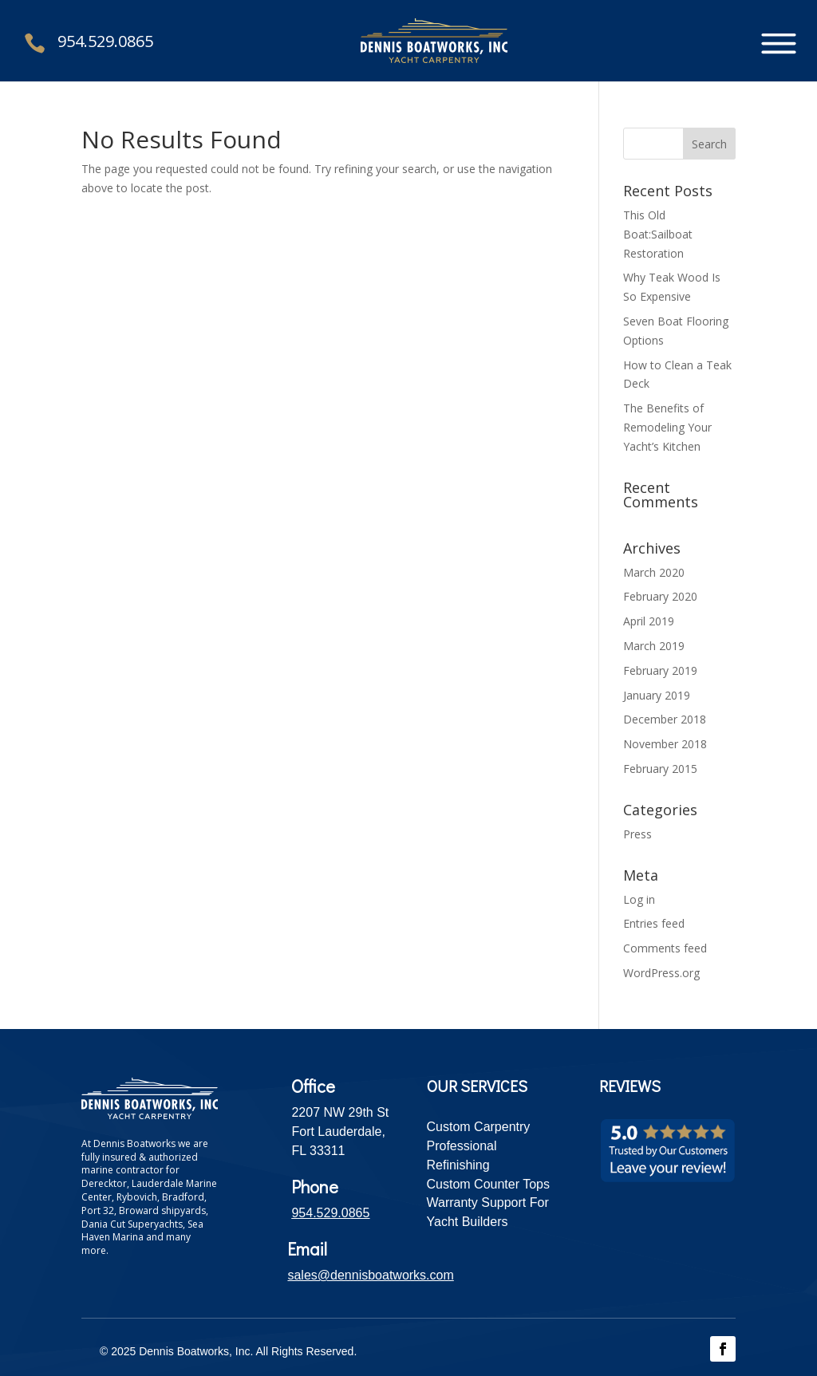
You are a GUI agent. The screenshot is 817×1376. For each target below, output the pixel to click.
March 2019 (654, 645)
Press (637, 834)
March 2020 (654, 572)
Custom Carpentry (479, 1127)
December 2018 (664, 719)
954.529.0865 (105, 41)
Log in (639, 899)
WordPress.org (661, 972)
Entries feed (654, 923)
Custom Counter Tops (488, 1184)
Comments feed (665, 948)
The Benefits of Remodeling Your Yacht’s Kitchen (667, 427)
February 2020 (660, 596)
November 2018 (665, 743)
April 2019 (648, 621)
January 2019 (656, 695)
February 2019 (660, 670)
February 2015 (660, 768)
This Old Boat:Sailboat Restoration (658, 234)
